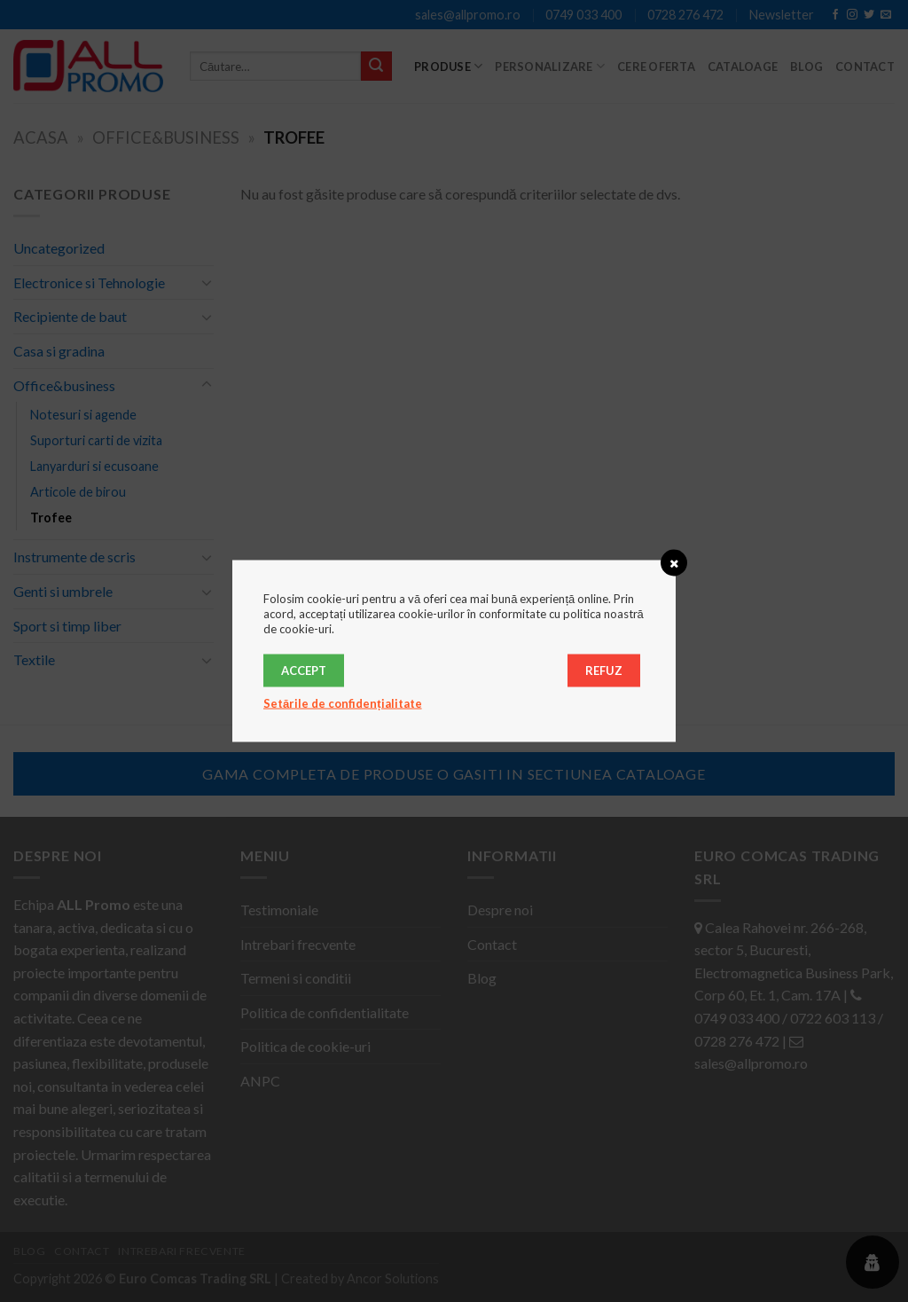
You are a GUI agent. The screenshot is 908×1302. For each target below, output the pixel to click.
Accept (303, 670)
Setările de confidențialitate (342, 703)
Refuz (603, 670)
